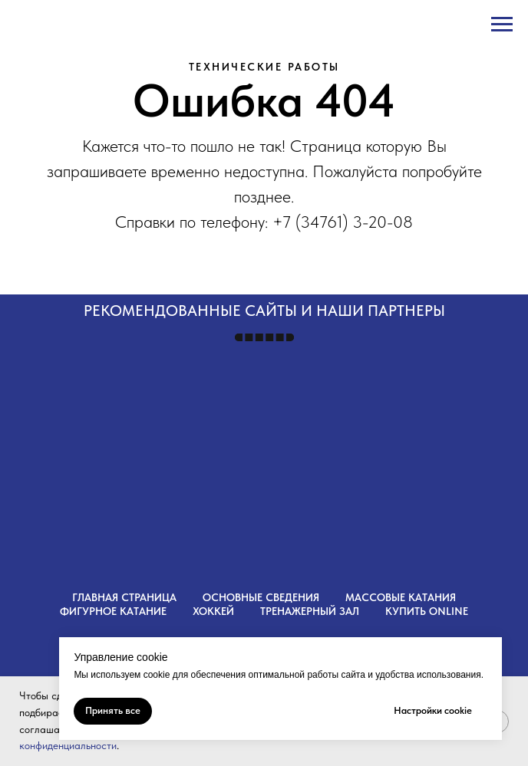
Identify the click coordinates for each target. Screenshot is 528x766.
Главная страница (124, 597)
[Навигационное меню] (502, 24)
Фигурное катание (113, 611)
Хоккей (213, 611)
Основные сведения (261, 597)
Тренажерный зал (309, 611)
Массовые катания (400, 597)
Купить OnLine (426, 611)
